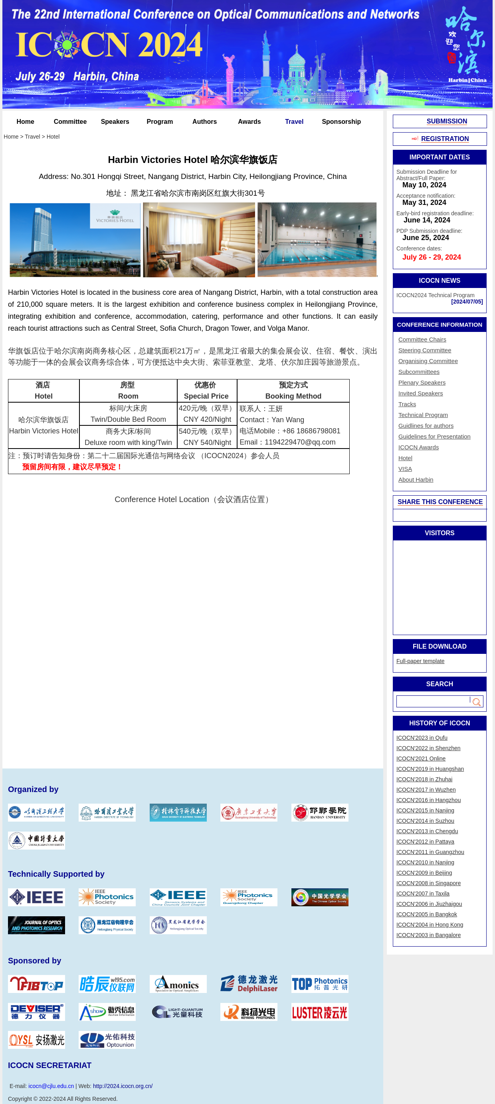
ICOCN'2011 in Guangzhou (430, 852)
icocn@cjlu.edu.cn (51, 1086)
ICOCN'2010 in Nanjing (425, 862)
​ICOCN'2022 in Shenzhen (428, 748)
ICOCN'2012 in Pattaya (425, 841)
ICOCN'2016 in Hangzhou (428, 800)
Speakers (115, 121)
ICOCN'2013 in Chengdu (427, 831)
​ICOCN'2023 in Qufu (421, 738)
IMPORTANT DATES (440, 157)
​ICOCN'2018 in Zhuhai (424, 779)
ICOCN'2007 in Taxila (422, 893)
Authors (204, 121)
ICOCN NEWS (440, 280)
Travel (294, 121)
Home (25, 121)
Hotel (53, 136)
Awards (249, 121)
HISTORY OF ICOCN (439, 723)
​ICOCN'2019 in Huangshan (430, 769)
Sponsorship (339, 121)
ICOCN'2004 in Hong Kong (429, 924)
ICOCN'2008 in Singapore (428, 883)
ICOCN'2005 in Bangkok (426, 914)
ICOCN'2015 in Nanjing (425, 810)
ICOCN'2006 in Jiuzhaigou (429, 904)
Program (160, 121)
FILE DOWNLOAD (440, 646)
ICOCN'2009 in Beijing (424, 873)
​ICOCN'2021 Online (421, 758)
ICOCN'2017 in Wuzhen (426, 789)
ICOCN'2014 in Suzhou (425, 821)
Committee (70, 121)
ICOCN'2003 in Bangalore (428, 935)
